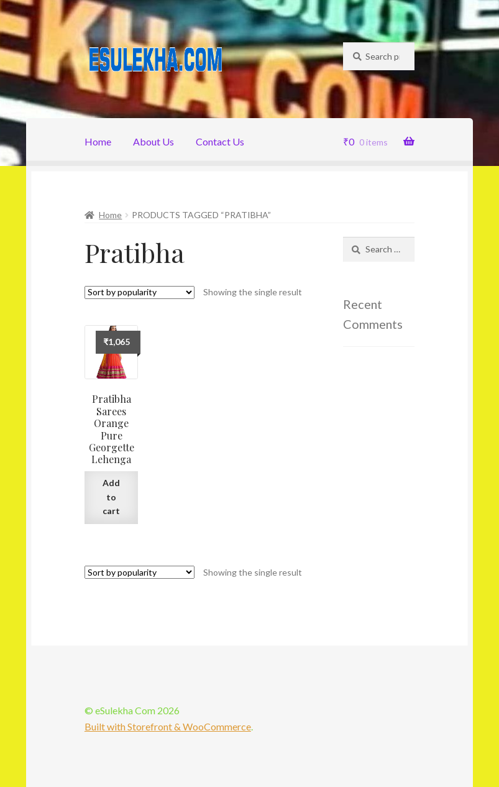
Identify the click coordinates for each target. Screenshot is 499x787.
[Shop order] (140, 292)
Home (98, 141)
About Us (153, 141)
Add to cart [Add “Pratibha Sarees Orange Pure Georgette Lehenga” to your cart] (111, 496)
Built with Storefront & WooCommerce (168, 726)
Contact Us (220, 141)
